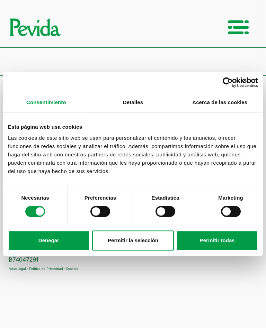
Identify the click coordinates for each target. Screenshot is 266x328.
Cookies (72, 269)
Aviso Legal (17, 269)
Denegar (48, 240)
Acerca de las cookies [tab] (219, 102)
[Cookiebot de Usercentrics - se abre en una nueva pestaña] (227, 82)
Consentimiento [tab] (46, 102)
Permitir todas (217, 240)
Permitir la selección (133, 240)
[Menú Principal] (238, 27)
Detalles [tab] (133, 102)
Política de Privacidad (46, 269)
